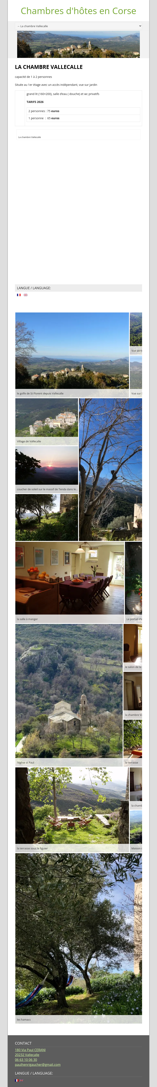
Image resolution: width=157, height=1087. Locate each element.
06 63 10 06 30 (26, 1059)
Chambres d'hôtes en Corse (78, 10)
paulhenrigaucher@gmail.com (38, 1064)
